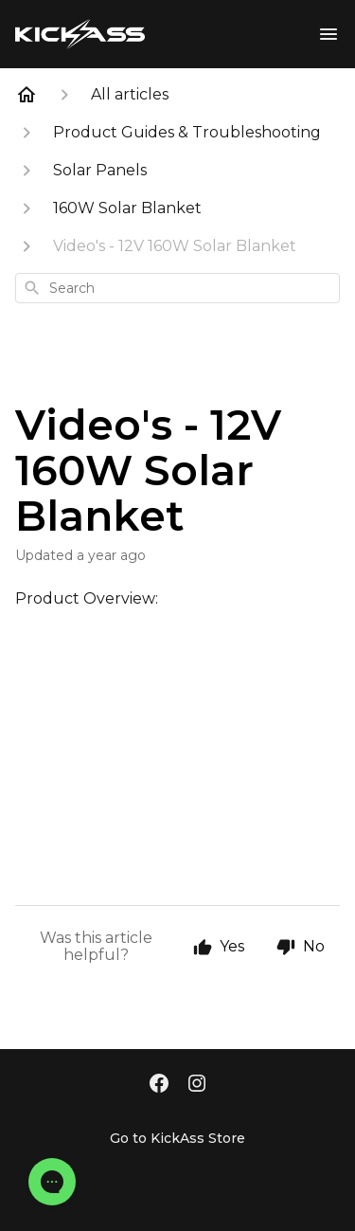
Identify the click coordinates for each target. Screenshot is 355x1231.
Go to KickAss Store (177, 1138)
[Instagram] (197, 1085)
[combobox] (177, 288)
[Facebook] (159, 1085)
